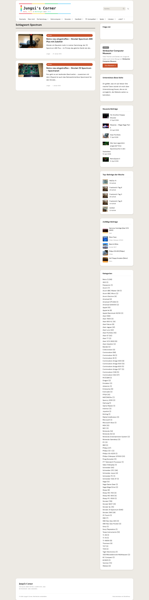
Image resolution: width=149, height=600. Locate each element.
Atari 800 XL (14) (109, 321)
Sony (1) (106, 526)
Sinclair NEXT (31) (109, 504)
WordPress (127, 596)
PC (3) (105, 442)
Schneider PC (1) (109, 476)
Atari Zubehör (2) (109, 344)
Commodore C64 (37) (111, 375)
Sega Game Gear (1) (110, 484)
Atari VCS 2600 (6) (110, 341)
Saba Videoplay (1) (110, 465)
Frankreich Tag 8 (115, 187)
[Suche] (112, 8)
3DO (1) (105, 282)
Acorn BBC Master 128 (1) (112, 291)
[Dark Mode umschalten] (128, 8)
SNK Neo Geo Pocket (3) (112, 524)
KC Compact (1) (109, 557)
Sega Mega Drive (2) (110, 487)
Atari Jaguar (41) (109, 327)
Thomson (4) (107, 543)
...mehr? (121, 19)
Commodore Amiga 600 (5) (113, 366)
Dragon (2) (107, 380)
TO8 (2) (105, 549)
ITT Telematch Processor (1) (113, 462)
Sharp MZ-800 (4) (110, 496)
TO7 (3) (105, 546)
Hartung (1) (107, 403)
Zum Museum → (110, 65)
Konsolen (69, 19)
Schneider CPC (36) (110, 470)
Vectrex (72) (107, 563)
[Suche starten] (124, 8)
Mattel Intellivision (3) (111, 417)
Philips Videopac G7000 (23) (114, 456)
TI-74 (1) (106, 538)
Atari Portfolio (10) (109, 333)
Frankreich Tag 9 (115, 201)
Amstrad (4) (107, 299)
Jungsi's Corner (28, 596)
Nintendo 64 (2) (109, 434)
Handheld (79, 19)
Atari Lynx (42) (108, 330)
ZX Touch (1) (107, 515)
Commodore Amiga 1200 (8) (113, 361)
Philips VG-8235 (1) (110, 453)
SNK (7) (105, 518)
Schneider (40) (108, 467)
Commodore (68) (109, 352)
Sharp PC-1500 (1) (110, 498)
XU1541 (112, 208)
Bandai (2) (107, 347)
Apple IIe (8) (107, 310)
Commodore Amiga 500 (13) (113, 364)
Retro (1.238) (107, 279)
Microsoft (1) (107, 420)
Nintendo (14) (108, 431)
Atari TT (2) (107, 338)
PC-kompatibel (91, 19)
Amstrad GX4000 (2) (111, 305)
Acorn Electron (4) (110, 296)
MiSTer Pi (112, 181)
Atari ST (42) (107, 335)
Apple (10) (106, 307)
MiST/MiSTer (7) (109, 397)
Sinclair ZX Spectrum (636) (113, 510)
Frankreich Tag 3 (115, 194)
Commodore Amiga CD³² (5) (113, 369)
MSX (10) (106, 425)
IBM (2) (105, 445)
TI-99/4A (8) (107, 540)
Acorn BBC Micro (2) (110, 293)
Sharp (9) (106, 490)
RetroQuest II (115, 159)
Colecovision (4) (109, 350)
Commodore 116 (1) (110, 355)
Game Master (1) (109, 406)
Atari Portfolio (115, 135)
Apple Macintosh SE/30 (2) (113, 313)
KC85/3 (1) (106, 560)
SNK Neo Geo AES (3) (111, 521)
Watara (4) (107, 566)
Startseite (22, 19)
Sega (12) (106, 482)
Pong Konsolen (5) (109, 459)
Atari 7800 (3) (108, 319)
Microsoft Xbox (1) (109, 423)
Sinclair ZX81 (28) (109, 512)
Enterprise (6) (108, 389)
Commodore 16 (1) (110, 358)
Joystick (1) (107, 411)
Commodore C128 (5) (111, 372)
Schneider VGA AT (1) (111, 479)
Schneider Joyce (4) (110, 473)
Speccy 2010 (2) (109, 400)
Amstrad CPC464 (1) (110, 302)
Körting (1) (106, 414)
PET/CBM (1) (107, 378)
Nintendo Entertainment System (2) (116, 437)
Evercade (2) (107, 392)
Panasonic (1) (108, 285)
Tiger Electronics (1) (110, 552)
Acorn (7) (106, 288)
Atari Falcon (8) (108, 324)
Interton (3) (107, 409)
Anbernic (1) (107, 386)
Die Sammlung (42, 19)
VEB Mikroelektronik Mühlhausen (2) (116, 555)
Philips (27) (107, 448)
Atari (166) (107, 316)
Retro (49, 35)
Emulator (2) (107, 383)
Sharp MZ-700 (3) (109, 493)
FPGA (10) (106, 394)
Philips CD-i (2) (108, 451)
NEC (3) (106, 428)
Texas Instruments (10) (111, 532)
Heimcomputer (57, 19)
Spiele (103, 19)
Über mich (31, 19)
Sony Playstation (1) (110, 529)
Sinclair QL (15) (108, 507)
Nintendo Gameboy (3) (111, 439)
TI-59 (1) (106, 535)
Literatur (112, 19)
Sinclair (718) (107, 501)
